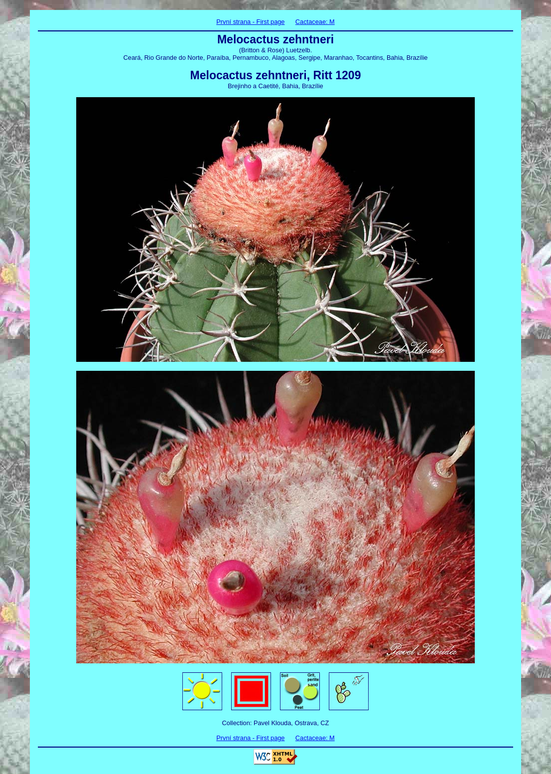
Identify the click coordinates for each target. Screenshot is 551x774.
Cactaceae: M (315, 21)
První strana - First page (250, 21)
